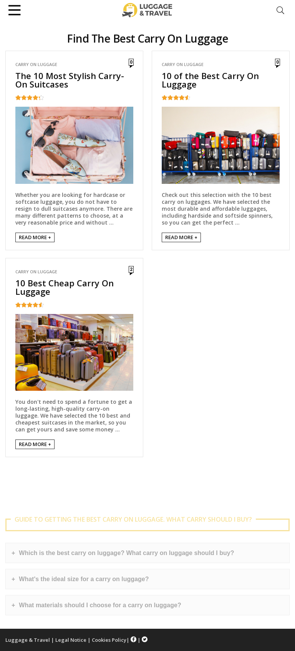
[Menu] (14, 10)
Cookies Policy (109, 639)
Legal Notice (70, 639)
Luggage (16, 639)
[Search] (280, 10)
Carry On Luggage (36, 64)
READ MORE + (35, 237)
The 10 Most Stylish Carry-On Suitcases (69, 80)
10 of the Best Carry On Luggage (210, 80)
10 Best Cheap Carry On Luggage (64, 287)
